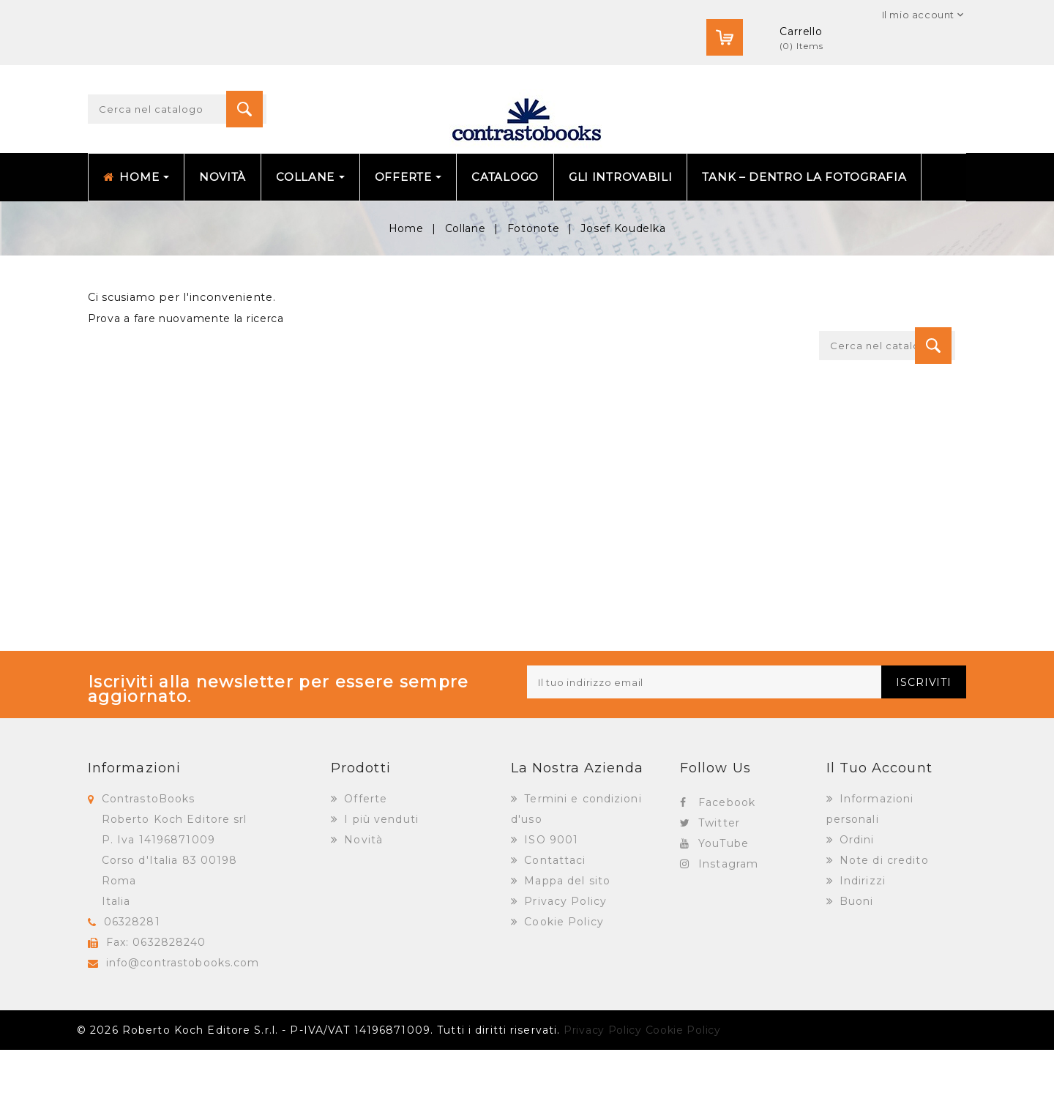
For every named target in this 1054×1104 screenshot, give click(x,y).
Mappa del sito (565, 934)
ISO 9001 (549, 893)
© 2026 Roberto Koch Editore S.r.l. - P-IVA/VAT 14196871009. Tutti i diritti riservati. (318, 1084)
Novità (361, 893)
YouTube (723, 897)
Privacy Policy (563, 955)
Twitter (719, 877)
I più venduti (379, 873)
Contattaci (553, 914)
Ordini (855, 893)
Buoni (855, 955)
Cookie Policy (562, 975)
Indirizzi (861, 934)
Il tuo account (879, 822)
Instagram (728, 918)
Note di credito (882, 914)
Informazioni (134, 822)
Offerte (363, 852)
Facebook (726, 856)
